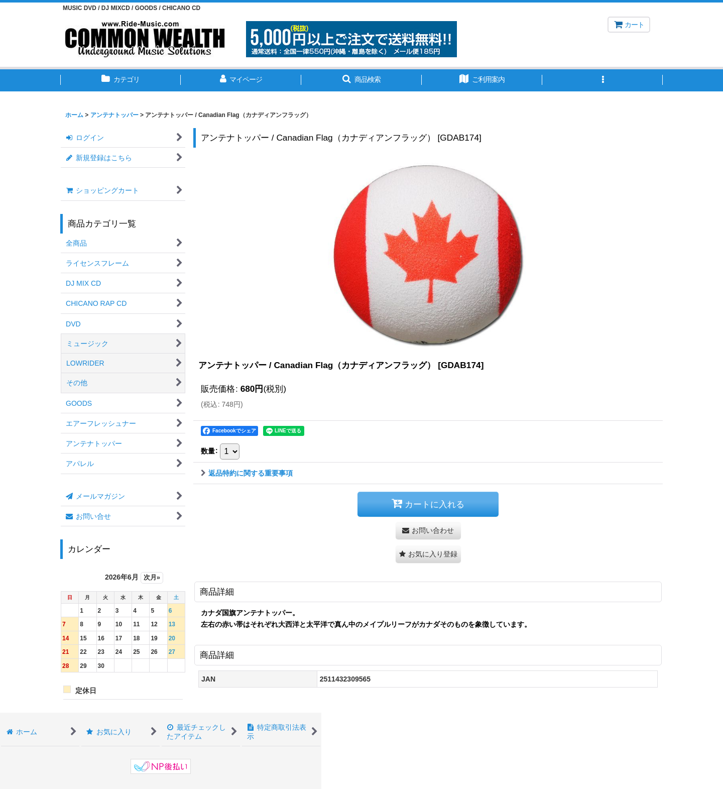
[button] (361, 80)
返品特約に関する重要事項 (247, 473)
